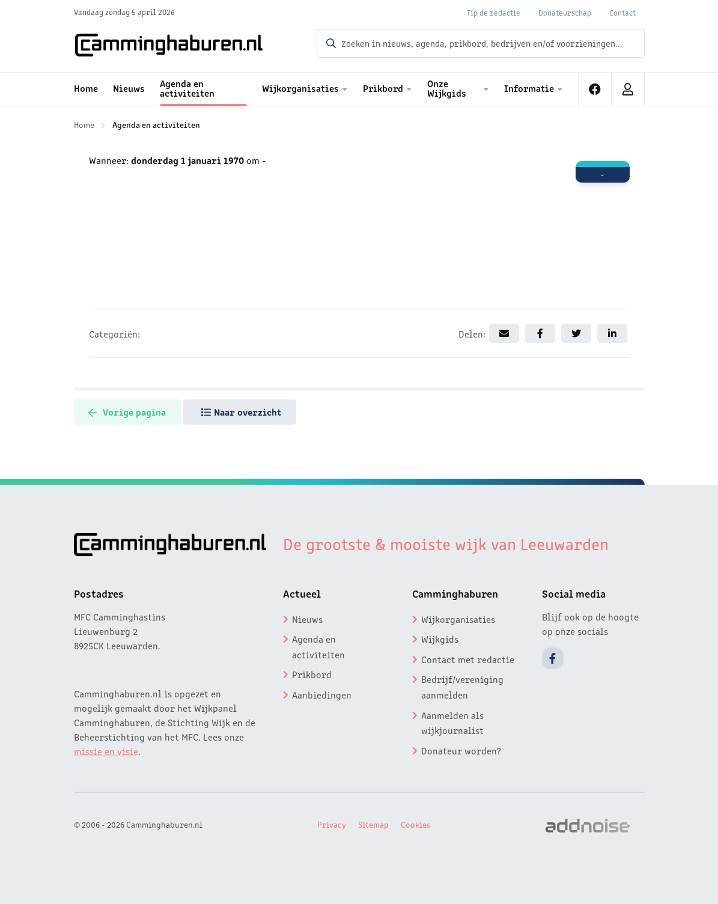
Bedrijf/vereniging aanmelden (462, 687)
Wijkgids (439, 638)
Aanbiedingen (321, 694)
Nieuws (307, 618)
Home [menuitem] (86, 87)
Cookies (415, 824)
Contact (622, 12)
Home (84, 124)
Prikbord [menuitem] (383, 87)
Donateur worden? (461, 750)
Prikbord (312, 674)
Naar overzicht (251, 411)
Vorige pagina (130, 411)
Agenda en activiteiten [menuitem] (187, 88)
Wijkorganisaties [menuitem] (300, 87)
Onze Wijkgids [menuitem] (446, 88)
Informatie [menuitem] (529, 87)
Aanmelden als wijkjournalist (452, 723)
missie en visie (106, 751)
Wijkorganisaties (458, 618)
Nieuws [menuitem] (129, 87)
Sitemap (373, 824)
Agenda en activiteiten (156, 124)
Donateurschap (564, 12)
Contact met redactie (467, 659)
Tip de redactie (493, 12)
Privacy (331, 824)
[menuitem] (595, 89)
